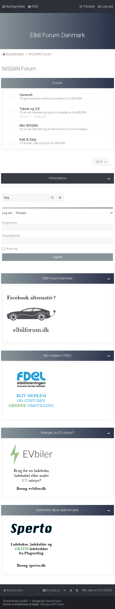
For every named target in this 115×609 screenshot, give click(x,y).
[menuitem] (33, 6)
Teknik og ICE (30, 109)
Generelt (26, 95)
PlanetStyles (53, 601)
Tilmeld (21, 212)
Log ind (7, 212)
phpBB (23, 601)
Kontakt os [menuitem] (51, 590)
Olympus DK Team (52, 604)
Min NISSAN (29, 125)
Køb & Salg (28, 139)
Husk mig (12, 248)
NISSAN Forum (19, 68)
